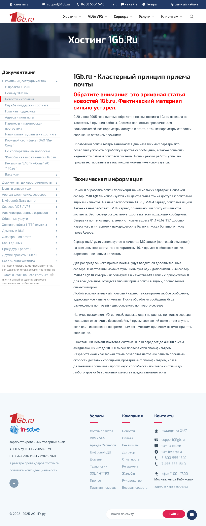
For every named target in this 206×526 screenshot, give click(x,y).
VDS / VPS (97, 438)
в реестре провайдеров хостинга (34, 463)
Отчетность (131, 459)
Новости (128, 431)
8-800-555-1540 (174, 458)
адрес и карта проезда (171, 486)
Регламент (130, 466)
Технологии (98, 466)
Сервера (123, 16)
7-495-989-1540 (174, 464)
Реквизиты (130, 445)
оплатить (18, 4)
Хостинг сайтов (101, 431)
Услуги (147, 16)
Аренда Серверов (103, 445)
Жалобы (128, 473)
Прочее (95, 480)
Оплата (127, 438)
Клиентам (172, 16)
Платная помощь (103, 488)
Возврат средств (134, 488)
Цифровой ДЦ (100, 452)
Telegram (151, 4)
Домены (96, 459)
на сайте (129, 4)
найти (174, 514)
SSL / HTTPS (99, 473)
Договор (128, 452)
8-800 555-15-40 (90, 4)
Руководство (132, 480)
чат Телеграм (172, 452)
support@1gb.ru (56, 4)
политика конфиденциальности (33, 470)
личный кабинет (185, 4)
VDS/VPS (98, 16)
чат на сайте (171, 446)
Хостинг (72, 16)
